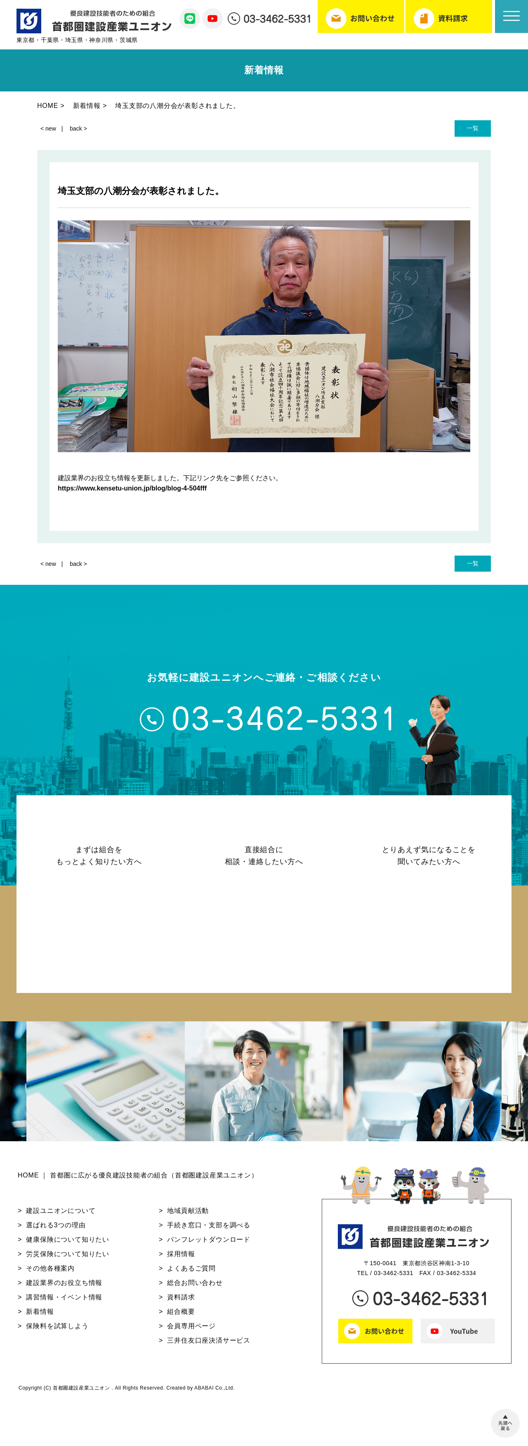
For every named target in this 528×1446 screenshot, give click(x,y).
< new (48, 128)
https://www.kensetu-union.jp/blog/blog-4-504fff (132, 488)
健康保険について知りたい (67, 1243)
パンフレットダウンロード (208, 1243)
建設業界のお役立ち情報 (64, 1286)
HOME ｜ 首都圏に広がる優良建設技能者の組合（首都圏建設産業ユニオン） (138, 1179)
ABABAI (204, 1392)
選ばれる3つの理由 (55, 1228)
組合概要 (181, 1315)
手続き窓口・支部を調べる (208, 1228)
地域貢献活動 (188, 1214)
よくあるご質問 (191, 1271)
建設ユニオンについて (60, 1214)
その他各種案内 (50, 1271)
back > (78, 128)
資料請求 (181, 1300)
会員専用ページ (191, 1329)
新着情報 (40, 1315)
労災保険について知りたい (67, 1257)
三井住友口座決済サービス (208, 1344)
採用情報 (181, 1257)
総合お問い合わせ (194, 1286)
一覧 (472, 128)
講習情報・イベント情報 (64, 1300)
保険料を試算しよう (57, 1329)
